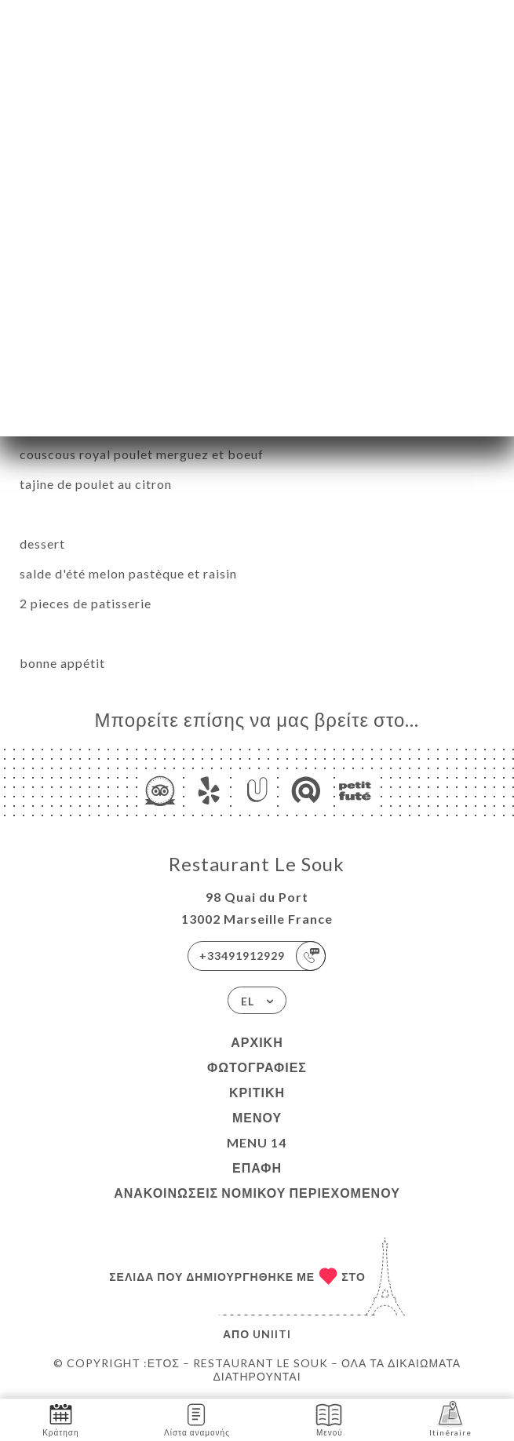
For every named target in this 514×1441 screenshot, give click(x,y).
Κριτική (257, 1092)
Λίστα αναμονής (197, 1418)
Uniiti (272, 1334)
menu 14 (256, 1142)
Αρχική (257, 1041)
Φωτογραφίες (257, 1067)
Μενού (257, 1117)
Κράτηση (60, 1418)
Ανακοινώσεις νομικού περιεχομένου (257, 1192)
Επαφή (257, 1167)
